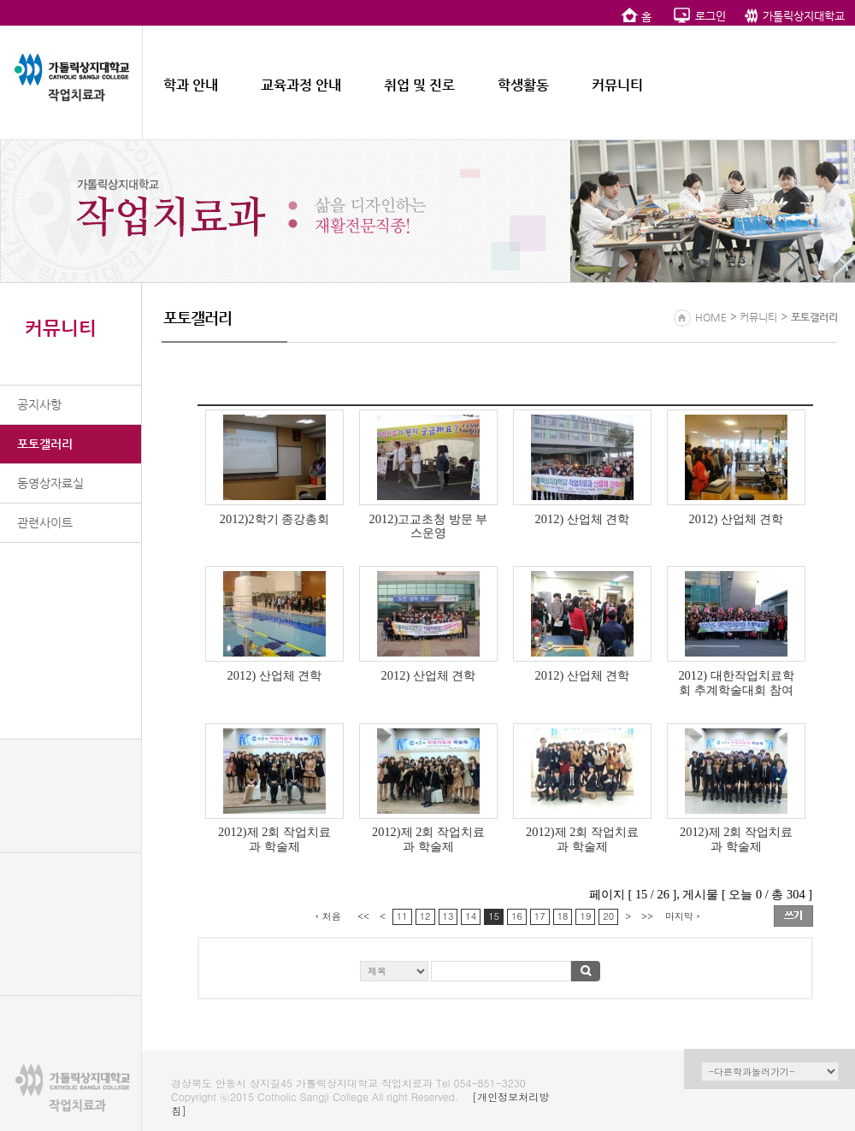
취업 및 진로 (419, 85)
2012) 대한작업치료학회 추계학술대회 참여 (735, 683)
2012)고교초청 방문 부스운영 (428, 526)
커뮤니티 (617, 85)
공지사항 (39, 404)
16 (516, 916)
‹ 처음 (328, 916)
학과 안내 (190, 85)
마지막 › (682, 916)
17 (539, 916)
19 (585, 916)
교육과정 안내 (301, 85)
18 (563, 916)
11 (402, 916)
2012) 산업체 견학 (582, 519)
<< (363, 916)
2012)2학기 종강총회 (274, 519)
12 (425, 916)
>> (647, 916)
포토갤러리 (45, 444)
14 (470, 916)
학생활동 (523, 85)
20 (608, 916)
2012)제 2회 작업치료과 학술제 (274, 839)
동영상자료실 (50, 483)
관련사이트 (45, 522)
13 (448, 916)
